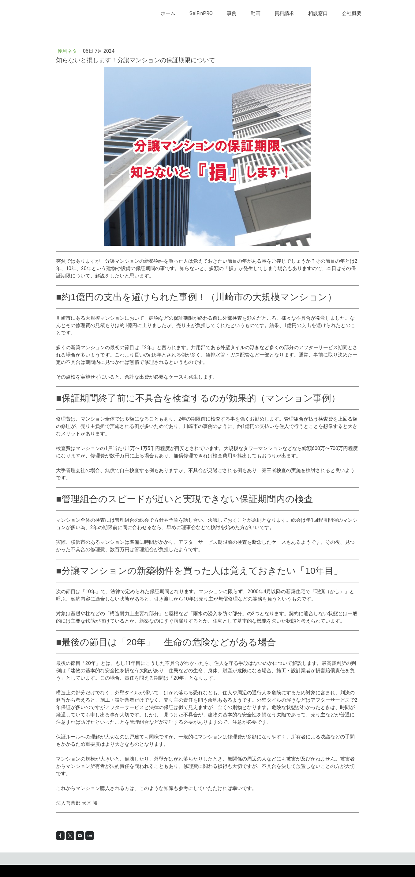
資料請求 (284, 13)
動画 (255, 13)
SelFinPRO (201, 13)
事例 (232, 13)
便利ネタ (68, 51)
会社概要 (351, 13)
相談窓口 (318, 13)
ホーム (168, 13)
